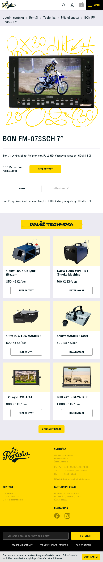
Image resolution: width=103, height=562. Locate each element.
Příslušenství (70, 17)
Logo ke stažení (83, 545)
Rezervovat (45, 169)
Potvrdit (86, 536)
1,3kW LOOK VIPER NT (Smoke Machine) (72, 272)
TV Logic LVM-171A (19, 397)
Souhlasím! (91, 556)
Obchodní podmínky (22, 545)
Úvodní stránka (13, 17)
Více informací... (56, 558)
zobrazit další (51, 429)
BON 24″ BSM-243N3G (72, 397)
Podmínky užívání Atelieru (54, 545)
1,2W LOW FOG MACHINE (23, 336)
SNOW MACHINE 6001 (72, 336)
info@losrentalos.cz (14, 500)
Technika (49, 17)
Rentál (33, 17)
